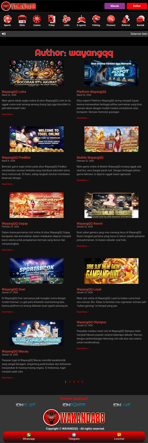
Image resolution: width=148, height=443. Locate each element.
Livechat (119, 436)
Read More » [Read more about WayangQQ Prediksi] (8, 184)
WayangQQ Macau (15, 351)
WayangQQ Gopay (15, 223)
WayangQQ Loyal (89, 289)
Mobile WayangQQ (90, 158)
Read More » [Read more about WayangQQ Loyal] (83, 312)
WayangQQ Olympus (91, 322)
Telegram (74, 436)
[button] (7, 20)
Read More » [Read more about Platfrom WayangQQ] (83, 118)
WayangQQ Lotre (14, 92)
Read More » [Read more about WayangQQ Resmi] (83, 246)
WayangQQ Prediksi (16, 158)
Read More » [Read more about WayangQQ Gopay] (8, 250)
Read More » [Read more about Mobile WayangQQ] (83, 180)
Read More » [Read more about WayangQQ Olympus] (83, 348)
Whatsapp (29, 436)
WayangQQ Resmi (90, 223)
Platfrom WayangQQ (91, 92)
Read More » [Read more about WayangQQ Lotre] (8, 114)
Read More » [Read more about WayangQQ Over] (8, 312)
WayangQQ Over (13, 289)
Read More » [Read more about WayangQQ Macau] (8, 378)
